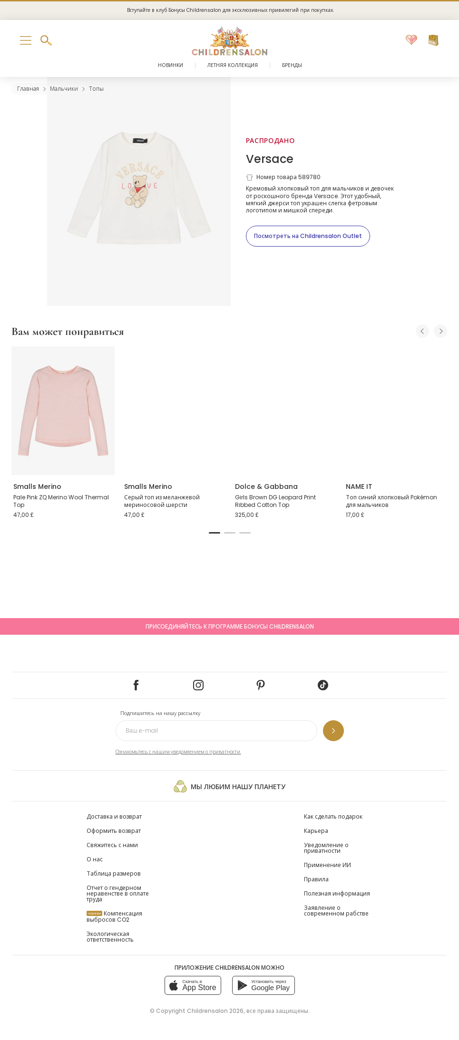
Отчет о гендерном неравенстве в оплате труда (118, 893)
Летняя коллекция (232, 65)
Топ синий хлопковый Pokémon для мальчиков (391, 501)
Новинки (170, 65)
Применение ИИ (327, 865)
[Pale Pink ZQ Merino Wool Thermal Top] (63, 410)
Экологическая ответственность (110, 937)
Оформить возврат (114, 831)
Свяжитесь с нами (112, 845)
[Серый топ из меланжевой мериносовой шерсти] (173, 410)
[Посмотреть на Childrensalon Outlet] (308, 236)
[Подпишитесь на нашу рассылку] (333, 730)
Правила (316, 879)
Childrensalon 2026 (215, 1011)
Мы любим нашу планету (229, 786)
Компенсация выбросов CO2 (114, 916)
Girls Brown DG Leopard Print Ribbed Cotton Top (275, 501)
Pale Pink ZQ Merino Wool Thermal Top (61, 501)
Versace (269, 159)
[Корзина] (433, 40)
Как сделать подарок (333, 816)
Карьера (316, 831)
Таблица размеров (114, 873)
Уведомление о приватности (326, 848)
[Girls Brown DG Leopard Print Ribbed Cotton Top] (284, 410)
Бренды (292, 65)
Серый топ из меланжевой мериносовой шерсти (162, 501)
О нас (95, 859)
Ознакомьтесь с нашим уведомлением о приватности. (178, 751)
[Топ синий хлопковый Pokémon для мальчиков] (395, 410)
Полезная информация (337, 893)
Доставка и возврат (114, 816)
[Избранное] (411, 40)
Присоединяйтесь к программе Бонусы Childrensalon (230, 626)
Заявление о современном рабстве (336, 910)
